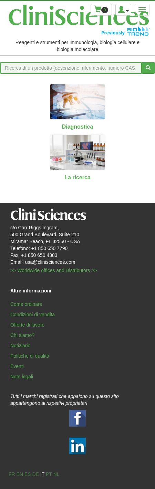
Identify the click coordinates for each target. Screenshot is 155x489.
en (20, 474)
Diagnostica (77, 127)
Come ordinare (26, 304)
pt (49, 474)
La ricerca (77, 177)
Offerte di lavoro (27, 325)
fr (12, 474)
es (27, 474)
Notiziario (20, 345)
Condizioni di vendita (32, 314)
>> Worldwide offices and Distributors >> (53, 270)
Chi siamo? (22, 335)
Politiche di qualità (29, 356)
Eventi (17, 366)
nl (56, 474)
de (35, 474)
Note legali (21, 376)
